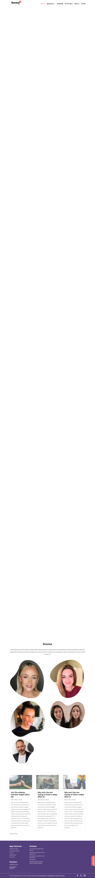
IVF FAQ (11, 853)
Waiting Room (12, 855)
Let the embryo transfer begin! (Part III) (20, 794)
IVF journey (12, 857)
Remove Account (60, 875)
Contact (83, 3)
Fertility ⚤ (60, 3)
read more (13, 828)
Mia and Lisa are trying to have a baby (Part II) (47, 794)
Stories (43, 3)
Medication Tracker (13, 848)
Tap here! (11, 868)
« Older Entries (13, 834)
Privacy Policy (42, 875)
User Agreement (51, 875)
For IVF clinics (69, 3)
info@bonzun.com (13, 864)
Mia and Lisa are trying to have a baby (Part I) (74, 794)
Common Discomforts (14, 850)
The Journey (32, 859)
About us (76, 3)
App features (50, 3)
